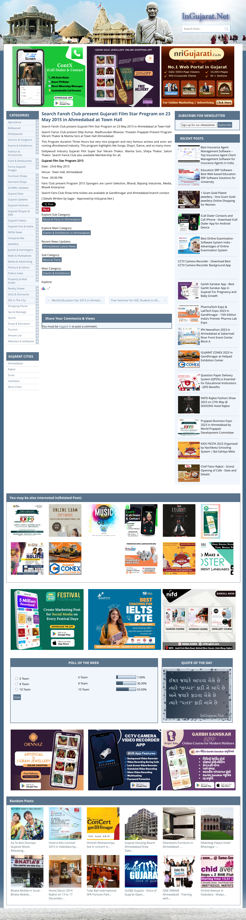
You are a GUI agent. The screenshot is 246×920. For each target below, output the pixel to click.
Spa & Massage (23, 312)
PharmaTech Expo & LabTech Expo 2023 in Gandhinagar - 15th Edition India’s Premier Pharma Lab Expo (219, 314)
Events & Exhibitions (23, 145)
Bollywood (23, 128)
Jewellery (23, 244)
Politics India (23, 273)
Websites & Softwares (23, 341)
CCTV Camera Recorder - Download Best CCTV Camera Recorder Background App (204, 263)
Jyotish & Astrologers (23, 250)
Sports (23, 317)
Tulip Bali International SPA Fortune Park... (101, 892)
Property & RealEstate (23, 280)
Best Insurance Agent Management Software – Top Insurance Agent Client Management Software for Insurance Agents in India (218, 155)
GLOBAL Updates (23, 187)
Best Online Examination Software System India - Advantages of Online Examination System (217, 244)
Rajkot (12, 369)
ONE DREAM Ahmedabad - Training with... (177, 894)
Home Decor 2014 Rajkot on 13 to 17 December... (61, 894)
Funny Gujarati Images (23, 168)
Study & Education (23, 323)
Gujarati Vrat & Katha (23, 226)
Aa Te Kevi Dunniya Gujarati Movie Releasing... (23, 846)
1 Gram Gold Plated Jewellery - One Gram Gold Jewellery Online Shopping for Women (218, 198)
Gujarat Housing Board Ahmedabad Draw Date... (140, 846)
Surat (11, 375)
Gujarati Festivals (23, 205)
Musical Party (52, 260)
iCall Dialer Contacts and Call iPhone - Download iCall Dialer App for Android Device (219, 221)
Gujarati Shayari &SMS (23, 212)
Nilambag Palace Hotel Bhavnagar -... (215, 845)
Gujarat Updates (23, 199)
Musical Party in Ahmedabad (62, 219)
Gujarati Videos (23, 220)
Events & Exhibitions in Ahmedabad (66, 233)
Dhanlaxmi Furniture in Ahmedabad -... (178, 845)
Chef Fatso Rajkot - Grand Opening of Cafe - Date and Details (218, 470)
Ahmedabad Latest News (59, 246)
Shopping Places (23, 306)
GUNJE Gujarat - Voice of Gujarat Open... (141, 892)
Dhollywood (23, 134)
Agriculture (23, 122)
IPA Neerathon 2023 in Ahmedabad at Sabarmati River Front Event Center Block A (217, 335)
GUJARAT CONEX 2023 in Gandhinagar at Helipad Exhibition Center (217, 356)
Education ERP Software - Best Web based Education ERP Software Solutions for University (218, 176)
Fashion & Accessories (23, 153)
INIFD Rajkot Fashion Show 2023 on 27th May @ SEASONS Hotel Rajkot (218, 402)
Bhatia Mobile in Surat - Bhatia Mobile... (26, 892)
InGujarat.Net (23, 238)
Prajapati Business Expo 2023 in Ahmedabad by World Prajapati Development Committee (217, 426)
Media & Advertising (23, 261)
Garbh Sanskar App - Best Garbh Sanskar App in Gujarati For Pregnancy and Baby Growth (219, 290)
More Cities (15, 387)
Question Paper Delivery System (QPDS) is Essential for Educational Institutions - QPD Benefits (218, 381)
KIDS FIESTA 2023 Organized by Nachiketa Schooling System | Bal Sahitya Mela (219, 447)
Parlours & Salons (23, 267)
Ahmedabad (15, 363)
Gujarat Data (23, 193)
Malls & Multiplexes (23, 255)
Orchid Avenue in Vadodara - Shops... (213, 892)
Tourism (23, 329)
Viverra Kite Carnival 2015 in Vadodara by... (63, 845)
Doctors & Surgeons (23, 139)
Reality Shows (23, 288)
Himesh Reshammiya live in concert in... (101, 845)
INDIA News (23, 232)
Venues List (23, 335)
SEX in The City (23, 300)
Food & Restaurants (23, 161)
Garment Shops (23, 182)
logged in (65, 326)
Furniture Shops (23, 176)
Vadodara (14, 381)
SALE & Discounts (23, 294)
